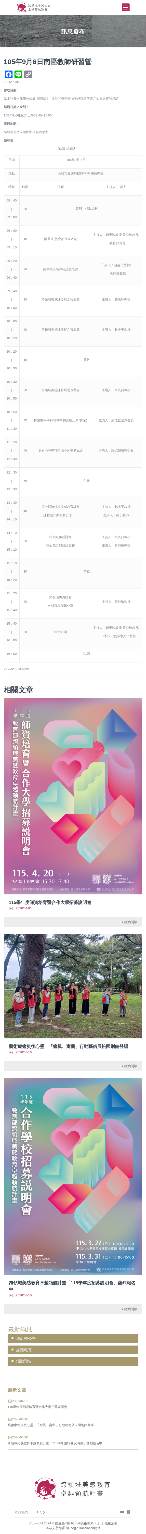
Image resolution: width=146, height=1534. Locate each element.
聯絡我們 (21, 1512)
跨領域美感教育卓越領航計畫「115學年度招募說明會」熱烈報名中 (55, 1443)
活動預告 (24, 1361)
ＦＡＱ (40, 1512)
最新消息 (20, 1329)
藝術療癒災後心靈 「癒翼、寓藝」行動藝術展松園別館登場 (68, 1046)
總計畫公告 (26, 1338)
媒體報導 (24, 1350)
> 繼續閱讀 (129, 922)
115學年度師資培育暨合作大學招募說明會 (50, 902)
